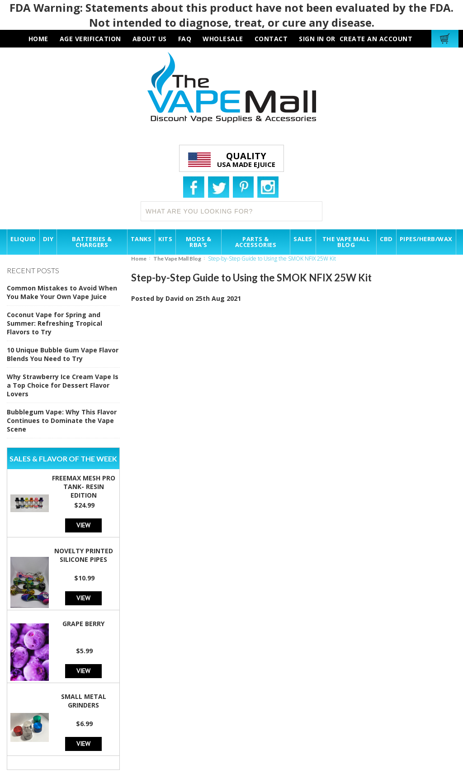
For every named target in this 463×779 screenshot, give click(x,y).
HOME (38, 38)
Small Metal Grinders (83, 700)
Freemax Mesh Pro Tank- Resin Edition (83, 486)
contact (271, 38)
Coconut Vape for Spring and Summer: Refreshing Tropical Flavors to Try (54, 323)
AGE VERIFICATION (90, 38)
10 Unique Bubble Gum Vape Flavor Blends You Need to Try (62, 354)
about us (149, 38)
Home (138, 258)
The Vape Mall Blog (177, 258)
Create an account (376, 38)
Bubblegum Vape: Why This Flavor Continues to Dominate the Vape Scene (62, 420)
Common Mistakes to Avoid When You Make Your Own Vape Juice (62, 292)
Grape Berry (83, 623)
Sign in (311, 38)
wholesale (223, 38)
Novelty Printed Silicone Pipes (83, 555)
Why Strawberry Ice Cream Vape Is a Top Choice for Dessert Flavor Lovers (62, 385)
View (83, 525)
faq (185, 38)
